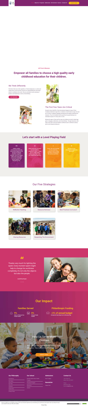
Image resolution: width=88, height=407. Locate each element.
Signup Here (47, 385)
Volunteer (11, 386)
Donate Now (11, 388)
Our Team (11, 383)
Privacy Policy (12, 391)
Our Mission (11, 378)
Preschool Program (31, 382)
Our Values (11, 381)
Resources (29, 385)
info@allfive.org (69, 386)
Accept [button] (84, 404)
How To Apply (48, 378)
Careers (28, 387)
